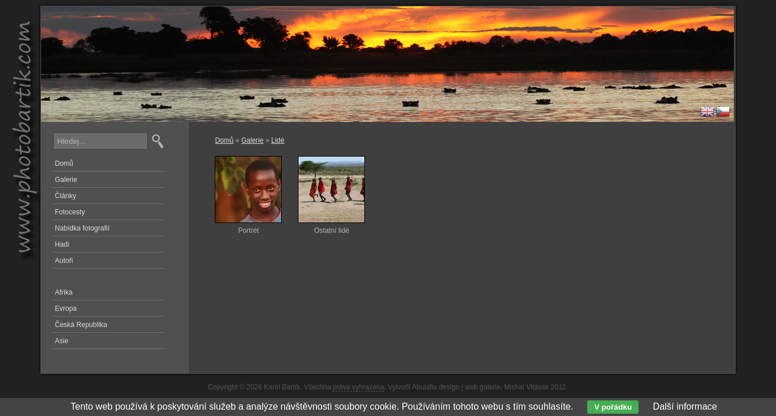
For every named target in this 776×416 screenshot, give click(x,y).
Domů (224, 140)
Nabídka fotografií (82, 228)
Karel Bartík (282, 387)
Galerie (252, 140)
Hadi (62, 244)
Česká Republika (81, 325)
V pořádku (613, 407)
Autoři (64, 261)
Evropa (66, 308)
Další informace (685, 406)
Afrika (64, 292)
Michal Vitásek (526, 387)
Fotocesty (70, 212)
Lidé (278, 140)
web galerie (482, 387)
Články (65, 196)
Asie (61, 341)
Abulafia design (435, 387)
